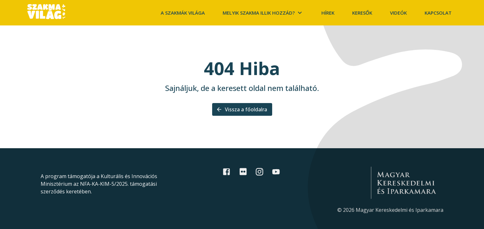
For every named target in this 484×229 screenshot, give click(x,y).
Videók (398, 13)
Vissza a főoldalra (242, 109)
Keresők (362, 13)
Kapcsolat (438, 13)
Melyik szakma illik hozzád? (263, 13)
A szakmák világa (183, 13)
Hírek (327, 13)
